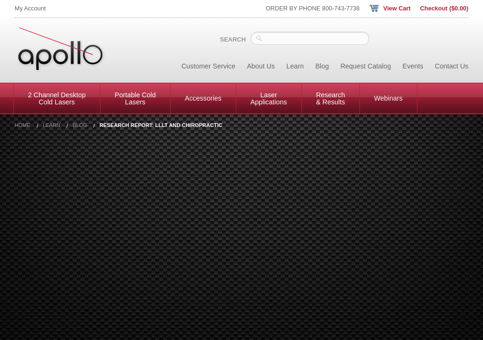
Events (412, 66)
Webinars (388, 98)
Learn (295, 66)
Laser (268, 98)
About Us (261, 66)
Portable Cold (135, 98)
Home (23, 125)
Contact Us (451, 66)
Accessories (203, 98)
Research (330, 98)
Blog (322, 66)
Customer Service (208, 66)
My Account (30, 8)
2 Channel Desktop (56, 98)
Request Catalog (366, 66)
